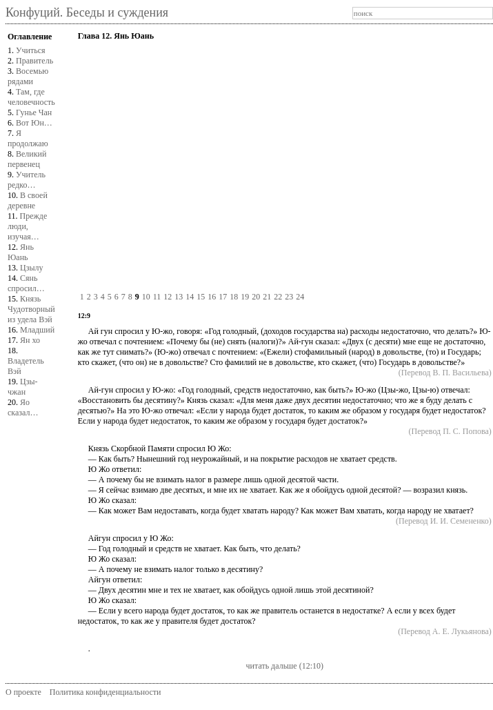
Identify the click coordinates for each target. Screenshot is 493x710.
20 (256, 297)
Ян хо (30, 340)
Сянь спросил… (26, 283)
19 (245, 297)
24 (300, 297)
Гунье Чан (34, 112)
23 (289, 297)
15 (201, 297)
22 (278, 297)
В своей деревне (28, 200)
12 (167, 297)
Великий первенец (27, 159)
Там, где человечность (31, 97)
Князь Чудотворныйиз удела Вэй (31, 309)
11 (157, 297)
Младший (37, 330)
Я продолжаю (28, 138)
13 (178, 297)
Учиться (31, 50)
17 (223, 297)
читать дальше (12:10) (284, 666)
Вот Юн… (34, 123)
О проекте (23, 692)
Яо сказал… (23, 407)
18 (234, 297)
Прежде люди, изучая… (27, 226)
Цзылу (31, 268)
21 (267, 297)
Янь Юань (21, 252)
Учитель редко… (27, 180)
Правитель (34, 61)
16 (212, 297)
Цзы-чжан (22, 387)
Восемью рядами (28, 76)
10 (146, 297)
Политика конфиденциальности (105, 692)
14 (189, 297)
